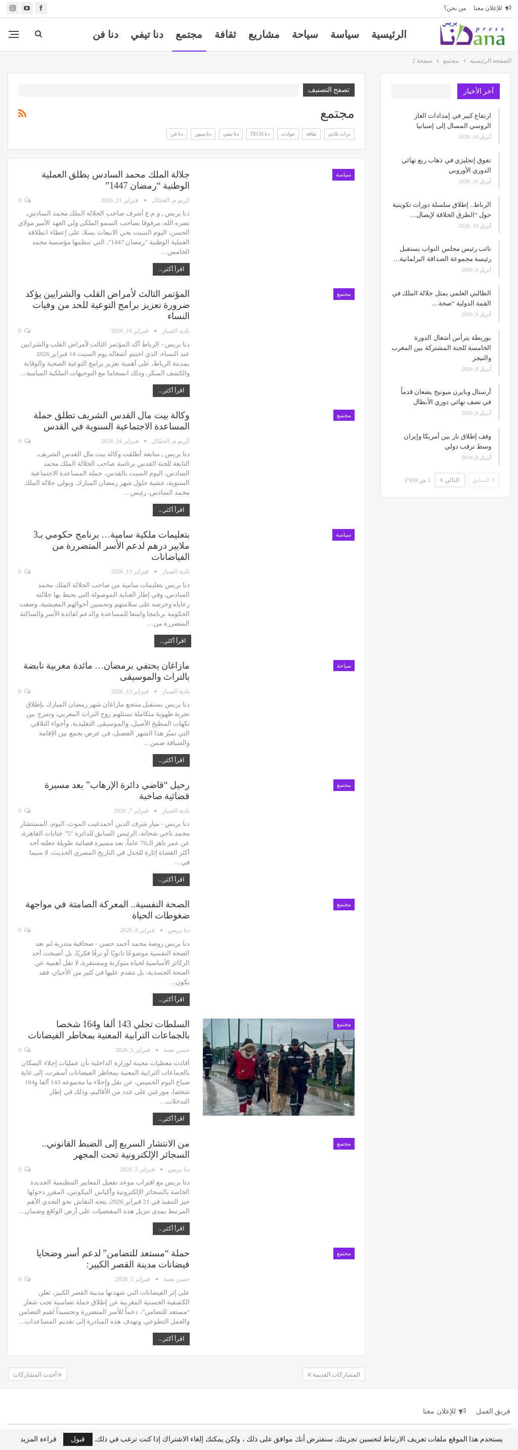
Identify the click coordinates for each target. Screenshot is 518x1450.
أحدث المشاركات (37, 1374)
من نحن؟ (455, 8)
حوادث (288, 134)
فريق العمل (493, 1411)
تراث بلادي (339, 134)
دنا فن (177, 134)
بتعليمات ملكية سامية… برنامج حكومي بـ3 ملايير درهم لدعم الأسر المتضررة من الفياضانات (111, 546)
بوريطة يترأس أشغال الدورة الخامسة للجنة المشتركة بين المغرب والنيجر (441, 348)
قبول (78, 1439)
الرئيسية (389, 34)
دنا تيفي (147, 34)
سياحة (305, 34)
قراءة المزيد (38, 1439)
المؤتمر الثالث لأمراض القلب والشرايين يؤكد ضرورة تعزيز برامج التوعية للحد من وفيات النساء (107, 305)
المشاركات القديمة (334, 1374)
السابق (483, 480)
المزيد (105, 34)
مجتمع (189, 34)
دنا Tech (260, 134)
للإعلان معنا (492, 8)
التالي (449, 480)
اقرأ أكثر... (171, 269)
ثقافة (225, 34)
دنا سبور (203, 134)
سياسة (344, 34)
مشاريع (264, 34)
